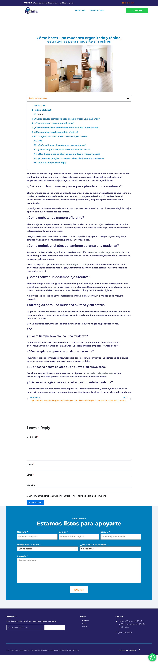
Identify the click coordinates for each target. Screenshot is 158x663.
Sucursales (80, 10)
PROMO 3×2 (40, 105)
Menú (40, 114)
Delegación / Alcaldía (28, 553)
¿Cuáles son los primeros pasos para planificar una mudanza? (67, 119)
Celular (63, 539)
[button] (128, 98)
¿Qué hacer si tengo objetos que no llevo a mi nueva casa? (69, 154)
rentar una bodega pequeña (105, 252)
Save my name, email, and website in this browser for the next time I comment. (67, 501)
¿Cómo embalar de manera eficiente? (54, 123)
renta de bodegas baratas (73, 264)
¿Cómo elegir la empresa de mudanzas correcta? (64, 149)
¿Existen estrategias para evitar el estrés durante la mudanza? (71, 158)
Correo (104, 539)
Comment (32, 437)
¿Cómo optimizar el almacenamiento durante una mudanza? (66, 127)
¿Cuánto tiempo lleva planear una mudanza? (62, 145)
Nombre (22, 539)
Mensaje (21, 564)
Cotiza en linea (97, 10)
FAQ (39, 141)
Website (31, 490)
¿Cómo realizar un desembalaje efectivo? (56, 132)
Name (30, 467)
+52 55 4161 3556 (127, 3)
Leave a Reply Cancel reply (52, 162)
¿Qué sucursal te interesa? (94, 553)
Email (30, 478)
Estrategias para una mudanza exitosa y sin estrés (60, 136)
